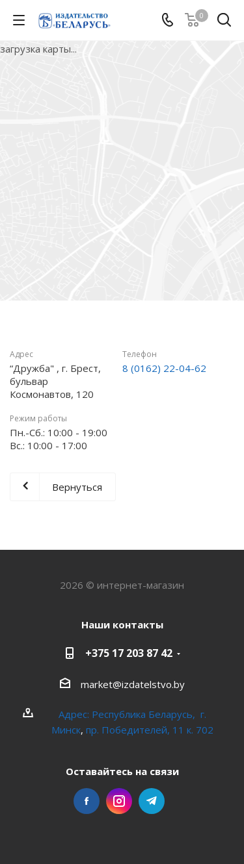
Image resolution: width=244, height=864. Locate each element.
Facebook (87, 801)
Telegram (152, 801)
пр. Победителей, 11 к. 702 (149, 729)
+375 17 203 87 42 (128, 653)
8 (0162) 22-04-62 (164, 368)
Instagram (119, 801)
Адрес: (75, 714)
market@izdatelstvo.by (133, 684)
